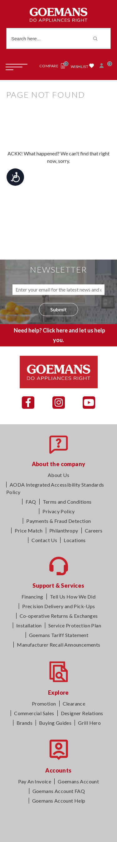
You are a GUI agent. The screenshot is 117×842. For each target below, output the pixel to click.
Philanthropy (63, 530)
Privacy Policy (58, 511)
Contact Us (44, 540)
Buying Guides (55, 723)
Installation (29, 625)
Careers (94, 530)
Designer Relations (82, 713)
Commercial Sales (34, 713)
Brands (24, 723)
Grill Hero (89, 723)
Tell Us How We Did (72, 596)
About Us (58, 475)
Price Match (28, 530)
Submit (58, 309)
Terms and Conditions (67, 502)
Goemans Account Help (58, 801)
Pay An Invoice (34, 781)
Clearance (74, 703)
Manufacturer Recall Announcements (58, 645)
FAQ (31, 502)
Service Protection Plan (74, 625)
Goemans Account (78, 781)
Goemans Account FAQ (58, 791)
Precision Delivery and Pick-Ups (58, 606)
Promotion (44, 703)
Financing (32, 596)
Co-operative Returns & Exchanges (59, 616)
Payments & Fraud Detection (58, 521)
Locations (75, 540)
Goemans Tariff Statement (59, 635)
